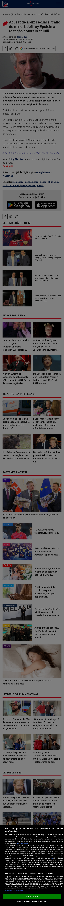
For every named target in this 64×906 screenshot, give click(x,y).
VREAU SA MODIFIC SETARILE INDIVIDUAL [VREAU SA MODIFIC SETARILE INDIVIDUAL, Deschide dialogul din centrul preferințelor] (32, 901)
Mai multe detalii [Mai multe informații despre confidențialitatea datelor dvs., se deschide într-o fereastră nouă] (22, 843)
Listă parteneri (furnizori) (14, 890)
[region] (32, 865)
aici (52, 858)
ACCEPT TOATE (32, 896)
